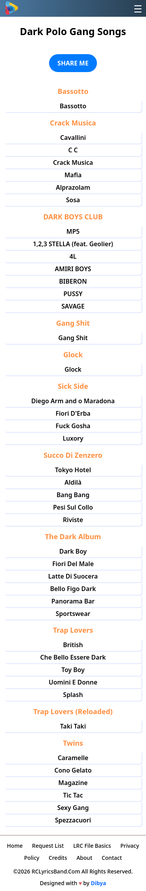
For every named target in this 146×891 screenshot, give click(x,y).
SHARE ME (73, 63)
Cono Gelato (73, 770)
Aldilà (73, 482)
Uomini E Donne (73, 682)
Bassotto (73, 106)
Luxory (73, 438)
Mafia (72, 175)
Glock (73, 369)
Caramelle (73, 757)
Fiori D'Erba (73, 413)
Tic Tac (73, 795)
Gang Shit (73, 337)
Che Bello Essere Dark (73, 657)
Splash (73, 694)
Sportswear (73, 613)
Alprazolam (73, 187)
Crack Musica (73, 162)
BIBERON (73, 281)
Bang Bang (72, 494)
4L (73, 256)
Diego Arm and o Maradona (72, 401)
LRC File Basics (92, 845)
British (73, 644)
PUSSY (73, 293)
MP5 (73, 231)
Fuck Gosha (73, 426)
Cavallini (73, 137)
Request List (48, 845)
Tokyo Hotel (73, 470)
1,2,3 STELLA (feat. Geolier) (73, 244)
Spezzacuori (73, 820)
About (84, 857)
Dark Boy (72, 551)
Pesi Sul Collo (73, 507)
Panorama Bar (73, 601)
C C (73, 150)
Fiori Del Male (73, 563)
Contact (112, 857)
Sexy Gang (73, 807)
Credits (58, 857)
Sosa (73, 200)
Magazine (73, 782)
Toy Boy (73, 669)
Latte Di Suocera (73, 576)
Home (15, 845)
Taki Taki (73, 726)
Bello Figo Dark (73, 588)
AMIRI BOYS (73, 269)
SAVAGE (73, 306)
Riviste (73, 519)
